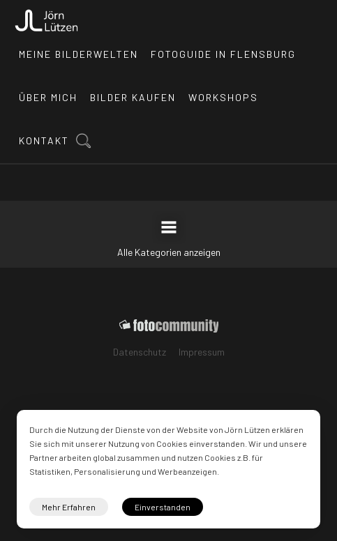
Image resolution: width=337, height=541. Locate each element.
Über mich (48, 97)
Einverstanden (162, 507)
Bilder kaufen (133, 97)
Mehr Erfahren (69, 507)
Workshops (223, 97)
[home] (47, 16)
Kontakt (44, 140)
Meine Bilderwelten (78, 54)
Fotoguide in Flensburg (223, 54)
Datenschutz (139, 352)
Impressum (202, 352)
